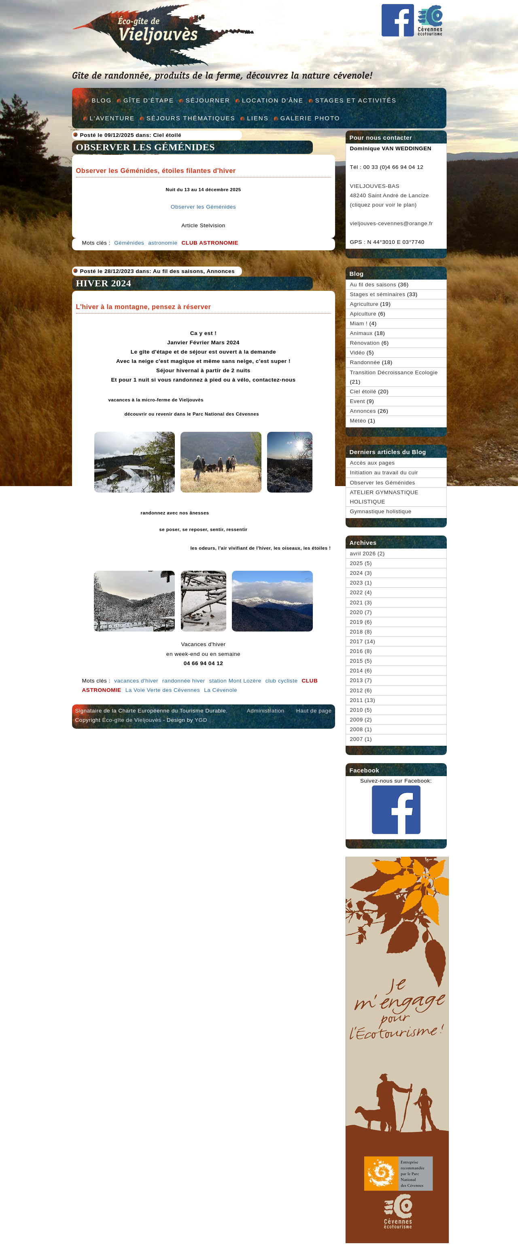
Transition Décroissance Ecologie (394, 372)
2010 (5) (361, 710)
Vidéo (357, 353)
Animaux (361, 333)
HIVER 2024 (104, 283)
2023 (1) (361, 583)
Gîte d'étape (148, 100)
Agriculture (364, 304)
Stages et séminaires (377, 294)
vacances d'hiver (136, 681)
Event (357, 401)
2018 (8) (361, 632)
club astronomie (210, 243)
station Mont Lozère (235, 681)
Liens (257, 118)
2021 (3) (361, 603)
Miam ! (359, 323)
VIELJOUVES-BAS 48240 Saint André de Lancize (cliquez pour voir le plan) (389, 195)
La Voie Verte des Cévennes (162, 690)
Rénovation (365, 343)
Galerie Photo (310, 118)
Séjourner (208, 100)
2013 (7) (361, 680)
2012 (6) (361, 690)
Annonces (220, 271)
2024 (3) (361, 573)
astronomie (162, 243)
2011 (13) (363, 700)
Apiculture (363, 314)
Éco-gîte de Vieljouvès (131, 720)
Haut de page (314, 711)
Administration (265, 711)
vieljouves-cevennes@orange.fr (391, 223)
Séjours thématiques (190, 118)
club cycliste (281, 681)
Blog (102, 100)
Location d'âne (273, 100)
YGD (201, 720)
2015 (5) (361, 661)
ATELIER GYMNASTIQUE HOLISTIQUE (384, 497)
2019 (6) (361, 622)
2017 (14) (363, 641)
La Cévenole (220, 690)
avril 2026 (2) (367, 553)
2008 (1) (361, 729)
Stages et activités (356, 100)
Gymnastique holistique (381, 511)
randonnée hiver (183, 681)
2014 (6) (361, 671)
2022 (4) (361, 592)
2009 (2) (361, 720)
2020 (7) (361, 612)
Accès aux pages (372, 463)
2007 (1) (361, 739)
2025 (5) (361, 563)
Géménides (129, 243)
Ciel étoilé (167, 135)
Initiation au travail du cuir (384, 472)
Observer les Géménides (145, 147)
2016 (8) (361, 651)
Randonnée (365, 362)
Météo (358, 421)
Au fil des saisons (178, 271)
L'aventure (112, 118)
